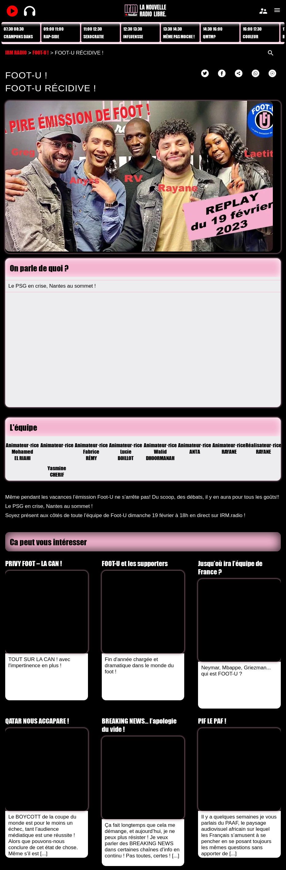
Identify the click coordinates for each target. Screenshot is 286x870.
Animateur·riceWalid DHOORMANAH (160, 451)
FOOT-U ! (40, 52)
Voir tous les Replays (22, 759)
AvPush (123, 859)
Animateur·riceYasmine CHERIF (57, 451)
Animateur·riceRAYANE (229, 448)
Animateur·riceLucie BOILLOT (126, 451)
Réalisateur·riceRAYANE (263, 448)
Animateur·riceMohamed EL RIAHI (22, 451)
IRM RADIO (16, 52)
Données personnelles (164, 850)
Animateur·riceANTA (195, 448)
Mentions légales (117, 850)
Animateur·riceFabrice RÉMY (91, 451)
